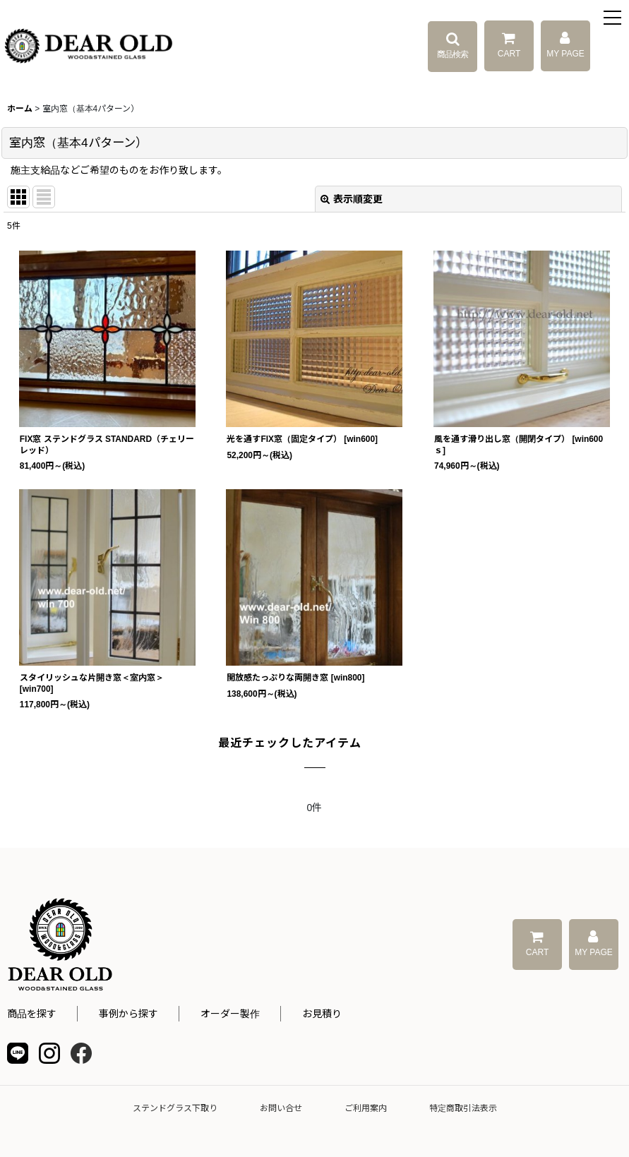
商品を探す (31, 1013)
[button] (613, 19)
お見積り (322, 1013)
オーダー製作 (230, 1013)
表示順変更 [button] (352, 199)
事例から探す (128, 1013)
